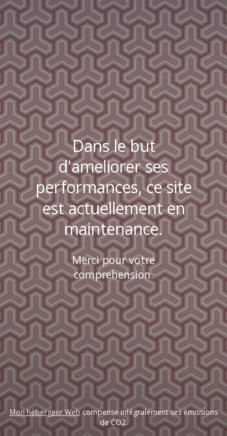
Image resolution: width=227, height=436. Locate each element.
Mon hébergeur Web (45, 412)
